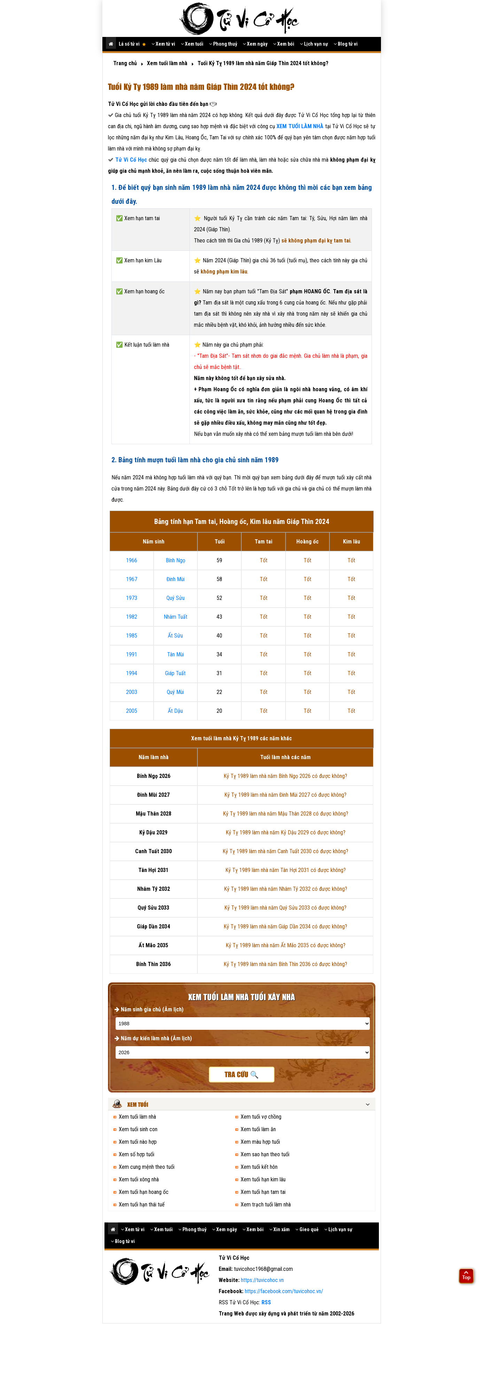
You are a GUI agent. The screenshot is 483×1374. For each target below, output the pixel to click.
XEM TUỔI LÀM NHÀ (300, 126)
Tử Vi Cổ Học (131, 159)
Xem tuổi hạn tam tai (263, 1192)
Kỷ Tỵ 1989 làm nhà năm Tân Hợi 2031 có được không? (285, 870)
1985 (131, 635)
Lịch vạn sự (314, 44)
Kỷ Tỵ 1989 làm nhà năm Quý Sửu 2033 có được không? (285, 907)
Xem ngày (255, 44)
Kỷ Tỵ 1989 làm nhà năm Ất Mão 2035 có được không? (285, 945)
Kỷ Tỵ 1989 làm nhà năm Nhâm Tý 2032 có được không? (285, 889)
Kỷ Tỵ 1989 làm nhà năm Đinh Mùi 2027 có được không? (285, 795)
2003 (131, 692)
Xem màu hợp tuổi (260, 1141)
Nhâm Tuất (175, 616)
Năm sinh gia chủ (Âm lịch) (149, 1009)
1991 (131, 654)
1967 (131, 579)
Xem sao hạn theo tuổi (265, 1154)
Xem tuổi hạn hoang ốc (144, 1192)
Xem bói (283, 44)
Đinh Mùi (175, 579)
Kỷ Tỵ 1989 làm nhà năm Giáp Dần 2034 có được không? (285, 926)
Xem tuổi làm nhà (137, 1116)
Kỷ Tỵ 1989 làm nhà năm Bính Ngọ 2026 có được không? (285, 776)
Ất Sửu (175, 635)
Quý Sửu (175, 598)
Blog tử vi (346, 44)
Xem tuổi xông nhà (139, 1179)
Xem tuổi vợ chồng (261, 1116)
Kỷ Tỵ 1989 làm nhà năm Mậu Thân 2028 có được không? (285, 813)
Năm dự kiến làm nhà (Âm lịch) (153, 1038)
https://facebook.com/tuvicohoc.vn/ (284, 1291)
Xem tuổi (192, 44)
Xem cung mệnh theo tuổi (146, 1167)
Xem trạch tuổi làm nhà (266, 1204)
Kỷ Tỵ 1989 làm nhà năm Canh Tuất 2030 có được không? (285, 851)
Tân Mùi (175, 654)
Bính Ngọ (175, 560)
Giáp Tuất (175, 673)
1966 (131, 560)
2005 (131, 711)
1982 (131, 616)
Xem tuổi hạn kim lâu (263, 1179)
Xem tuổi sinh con (138, 1129)
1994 (131, 673)
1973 (131, 598)
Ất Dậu (175, 711)
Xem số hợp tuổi (136, 1154)
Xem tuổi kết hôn (259, 1167)
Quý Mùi (175, 692)
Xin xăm (279, 1229)
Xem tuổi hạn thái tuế (142, 1204)
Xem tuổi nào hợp (138, 1141)
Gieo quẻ (307, 1229)
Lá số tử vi (132, 44)
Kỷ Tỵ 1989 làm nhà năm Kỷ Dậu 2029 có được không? (285, 832)
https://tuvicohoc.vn (262, 1280)
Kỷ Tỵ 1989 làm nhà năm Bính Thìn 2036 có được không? (285, 964)
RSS (266, 1302)
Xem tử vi (163, 44)
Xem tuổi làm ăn (258, 1129)
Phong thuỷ (223, 44)
